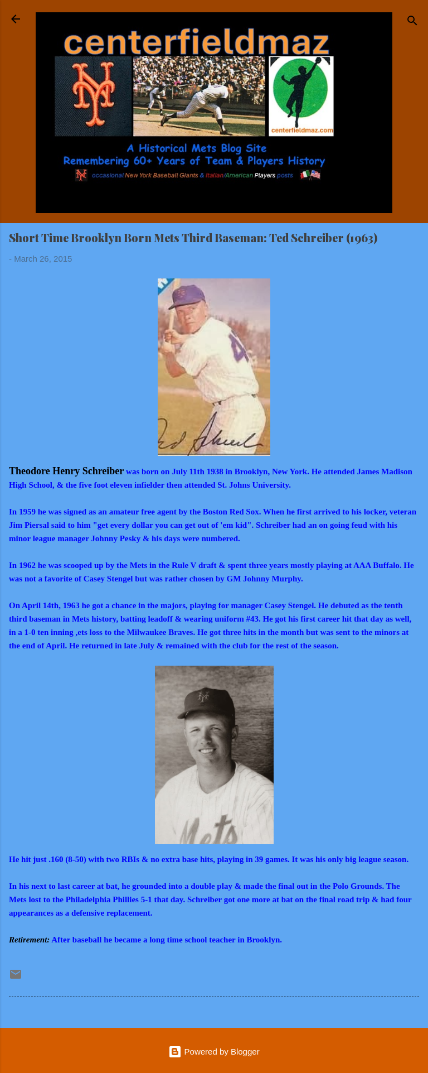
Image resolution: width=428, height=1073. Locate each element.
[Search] (412, 23)
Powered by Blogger (213, 1051)
